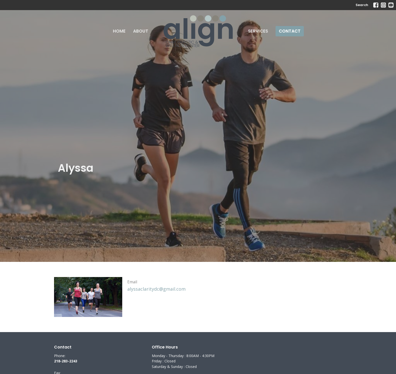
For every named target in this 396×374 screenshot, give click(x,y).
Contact (290, 31)
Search (362, 5)
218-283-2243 (65, 361)
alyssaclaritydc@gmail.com (156, 289)
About (140, 31)
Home (119, 31)
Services (258, 31)
